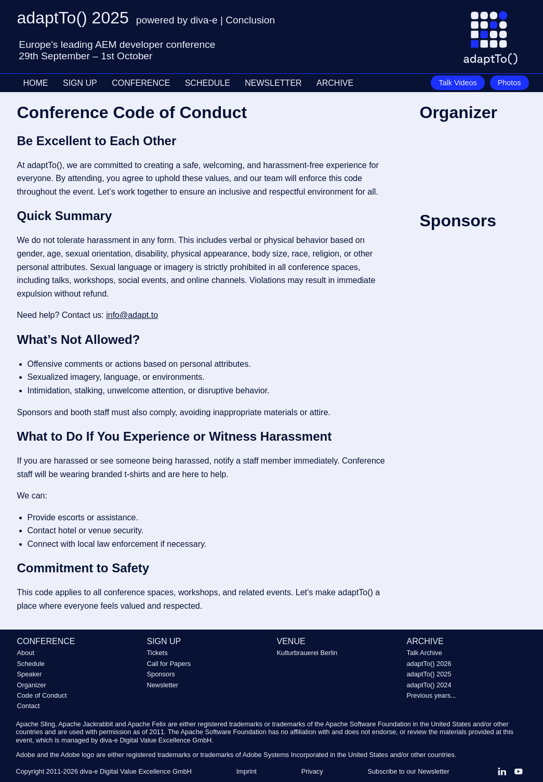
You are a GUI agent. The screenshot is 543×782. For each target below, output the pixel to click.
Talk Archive (424, 653)
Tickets (157, 653)
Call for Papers (169, 664)
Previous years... (431, 695)
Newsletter (162, 685)
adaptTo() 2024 (429, 685)
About (25, 653)
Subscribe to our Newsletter (408, 771)
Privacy (312, 771)
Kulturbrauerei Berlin (307, 653)
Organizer (31, 685)
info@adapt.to (132, 315)
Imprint (246, 771)
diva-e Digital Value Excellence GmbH (136, 771)
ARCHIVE (334, 83)
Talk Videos (457, 83)
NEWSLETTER (273, 83)
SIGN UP (80, 83)
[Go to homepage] (494, 42)
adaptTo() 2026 (429, 664)
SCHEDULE (207, 83)
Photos (509, 83)
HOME (35, 83)
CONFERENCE (141, 83)
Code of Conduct (42, 695)
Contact (28, 706)
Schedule (31, 664)
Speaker (29, 674)
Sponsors (161, 674)
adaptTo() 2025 (429, 674)
